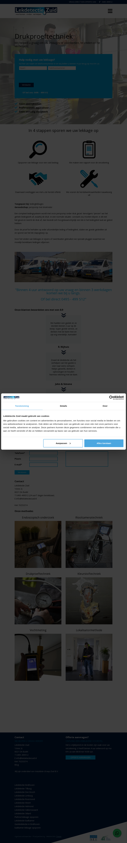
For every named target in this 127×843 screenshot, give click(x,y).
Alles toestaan (104, 443)
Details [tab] (63, 406)
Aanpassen (63, 443)
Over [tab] (105, 406)
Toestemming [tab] (22, 406)
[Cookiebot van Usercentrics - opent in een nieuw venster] (111, 398)
